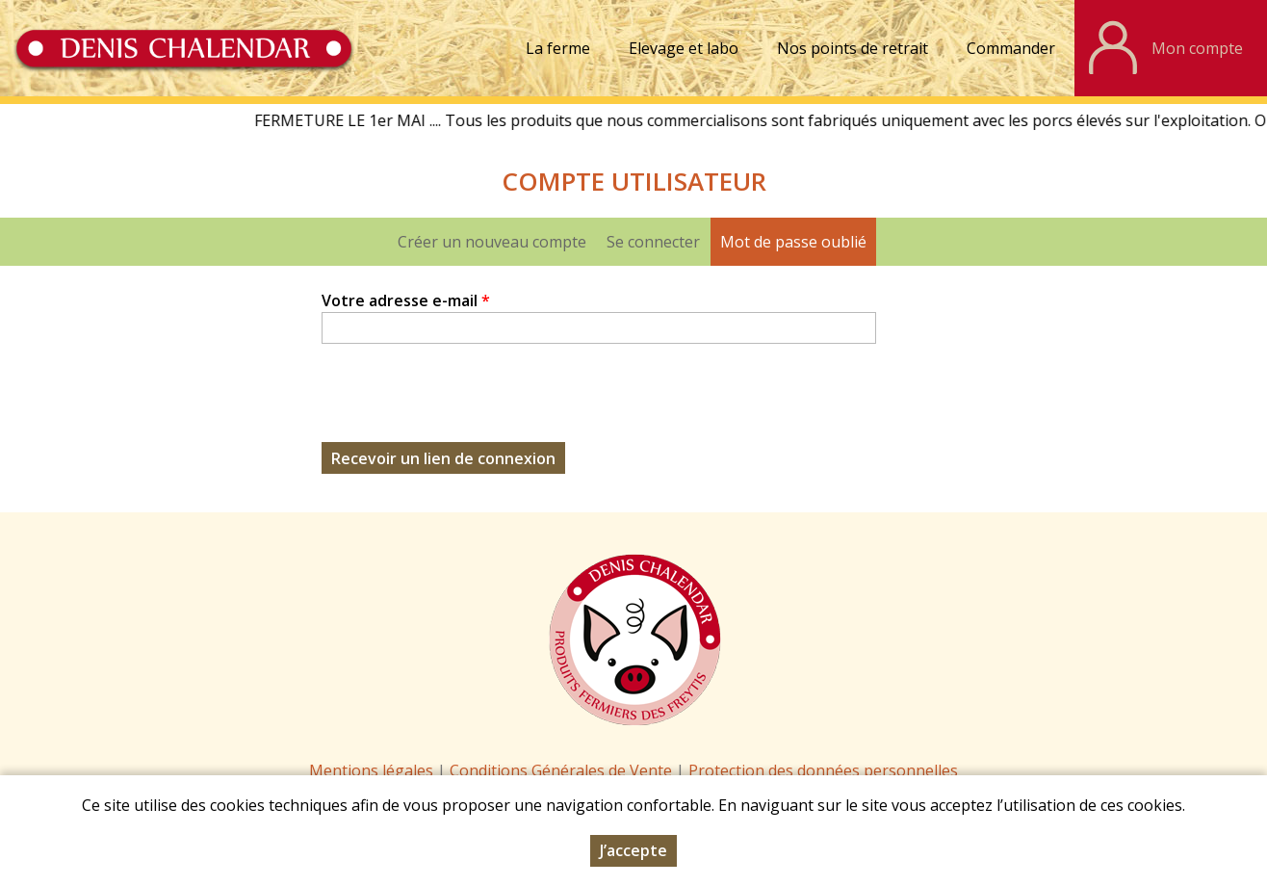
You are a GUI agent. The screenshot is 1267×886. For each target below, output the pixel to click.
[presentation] (468, 404)
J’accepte (633, 850)
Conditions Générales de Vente (563, 770)
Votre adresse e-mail (406, 300)
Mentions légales (371, 770)
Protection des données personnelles (823, 770)
